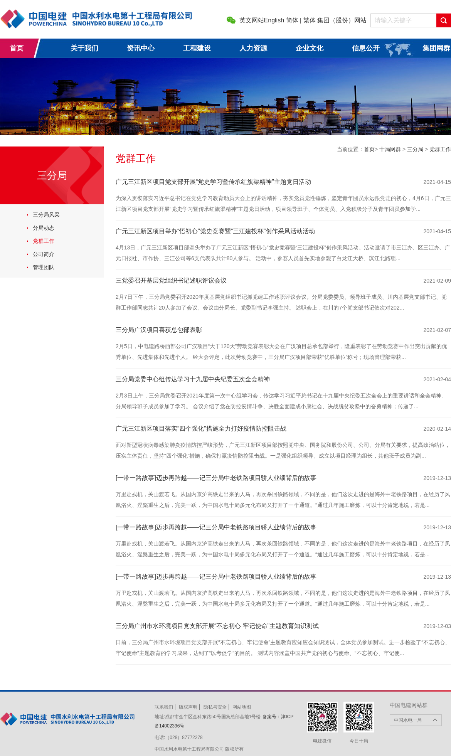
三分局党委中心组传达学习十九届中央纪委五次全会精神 (193, 379)
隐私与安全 (215, 707)
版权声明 (188, 707)
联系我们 (164, 707)
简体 (292, 20)
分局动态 (43, 228)
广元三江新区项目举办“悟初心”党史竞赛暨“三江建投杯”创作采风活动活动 (215, 231)
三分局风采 (46, 215)
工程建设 (197, 48)
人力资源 (253, 48)
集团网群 (436, 48)
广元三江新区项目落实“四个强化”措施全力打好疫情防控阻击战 (201, 428)
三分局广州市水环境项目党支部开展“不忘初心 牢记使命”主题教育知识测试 (217, 626)
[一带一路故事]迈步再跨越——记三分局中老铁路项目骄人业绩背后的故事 (216, 478)
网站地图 (241, 707)
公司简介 (43, 254)
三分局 (416, 149)
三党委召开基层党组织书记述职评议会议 (171, 280)
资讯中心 (141, 48)
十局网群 (390, 149)
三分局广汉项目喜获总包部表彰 (159, 330)
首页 (17, 48)
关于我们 (84, 48)
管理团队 (43, 267)
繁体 (309, 20)
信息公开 (366, 48)
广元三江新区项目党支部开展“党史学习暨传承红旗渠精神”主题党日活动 (213, 181)
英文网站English (261, 20)
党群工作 (43, 241)
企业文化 (309, 48)
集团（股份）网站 (342, 20)
